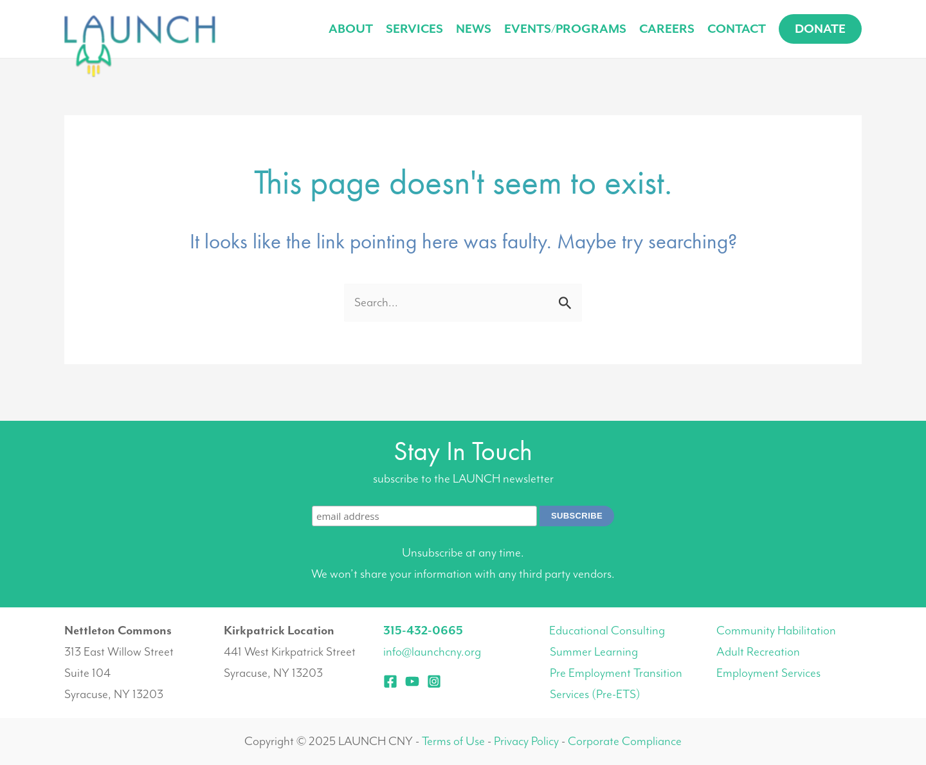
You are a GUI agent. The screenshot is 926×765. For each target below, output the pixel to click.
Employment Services (768, 673)
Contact (736, 29)
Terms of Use (453, 741)
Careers (666, 29)
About (351, 29)
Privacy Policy (526, 741)
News (473, 29)
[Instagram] (434, 681)
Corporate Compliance (625, 741)
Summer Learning (594, 651)
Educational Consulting (607, 630)
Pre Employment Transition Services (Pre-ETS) (616, 683)
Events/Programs (565, 29)
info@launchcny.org (432, 651)
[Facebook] (390, 681)
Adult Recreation (758, 651)
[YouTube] (412, 681)
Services (414, 29)
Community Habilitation (776, 630)
